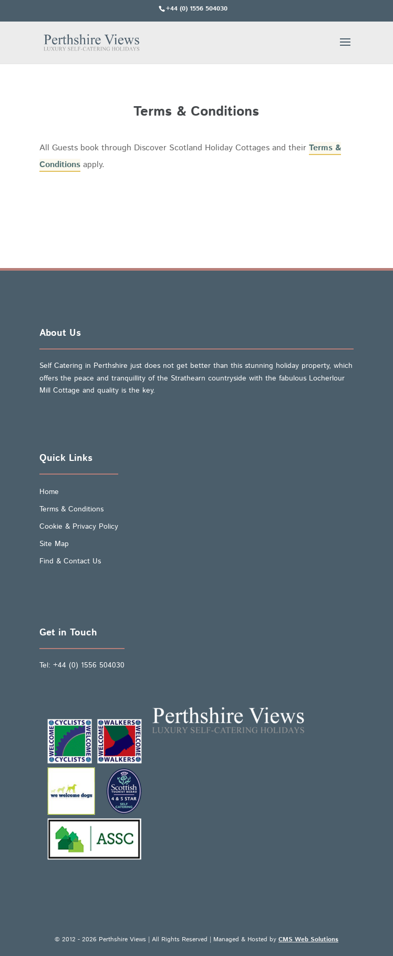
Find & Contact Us (70, 561)
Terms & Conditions (71, 509)
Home (49, 492)
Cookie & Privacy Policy (78, 526)
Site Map (54, 544)
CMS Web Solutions (308, 939)
